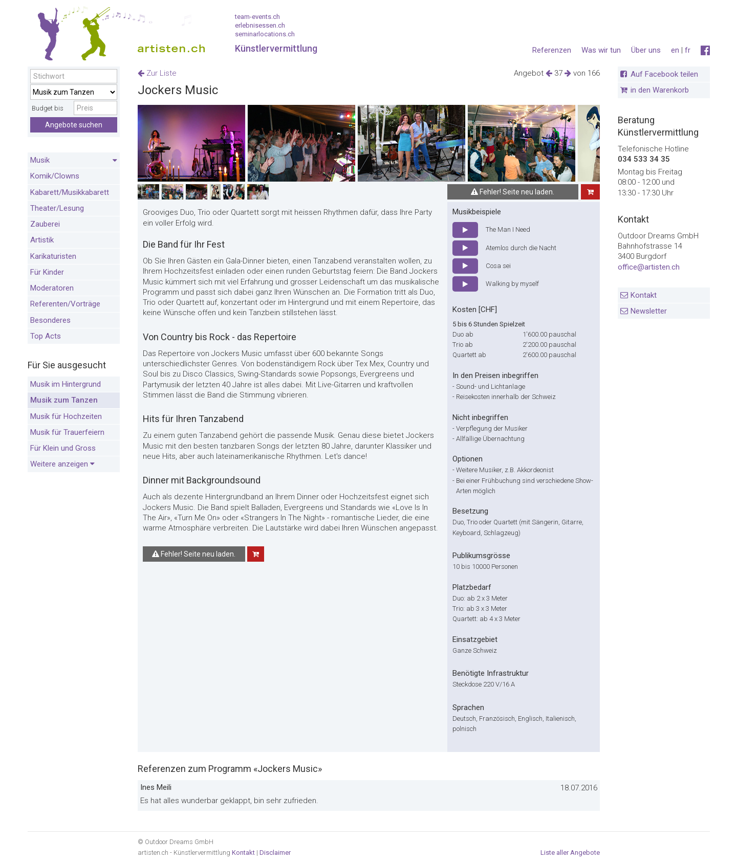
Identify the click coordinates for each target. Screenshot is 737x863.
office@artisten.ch (649, 267)
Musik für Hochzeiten (66, 416)
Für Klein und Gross (63, 448)
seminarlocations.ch (265, 34)
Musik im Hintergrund (65, 384)
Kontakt (644, 295)
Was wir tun (601, 50)
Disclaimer (275, 852)
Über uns (646, 50)
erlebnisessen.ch (260, 25)
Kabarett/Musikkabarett (69, 192)
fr (687, 50)
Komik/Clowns (54, 176)
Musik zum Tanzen (64, 400)
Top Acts (45, 336)
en (675, 50)
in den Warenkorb (660, 90)
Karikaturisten (53, 256)
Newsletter (649, 311)
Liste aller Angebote (570, 852)
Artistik (42, 240)
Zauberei (45, 224)
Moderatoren (52, 288)
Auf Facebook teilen (664, 74)
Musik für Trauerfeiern (67, 432)
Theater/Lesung (57, 208)
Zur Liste (157, 73)
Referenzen (551, 50)
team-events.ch (257, 16)
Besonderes (50, 320)
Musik (73, 161)
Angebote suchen (73, 125)
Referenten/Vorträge (65, 303)
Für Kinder (47, 272)
